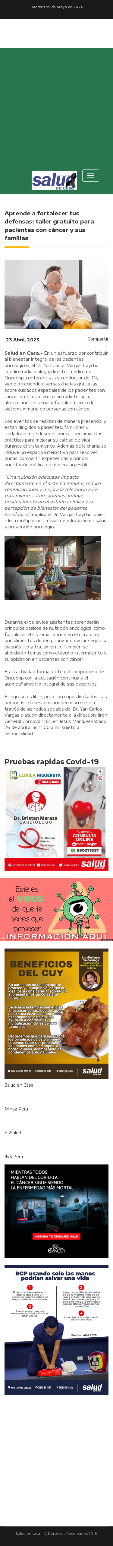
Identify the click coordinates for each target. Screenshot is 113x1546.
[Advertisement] (56, 107)
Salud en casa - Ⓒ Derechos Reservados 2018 (56, 1533)
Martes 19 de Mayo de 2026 (57, 7)
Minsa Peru (16, 1108)
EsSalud (13, 1132)
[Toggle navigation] (90, 175)
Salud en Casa (19, 1085)
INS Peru (14, 1156)
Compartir (98, 338)
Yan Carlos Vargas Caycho (71, 365)
